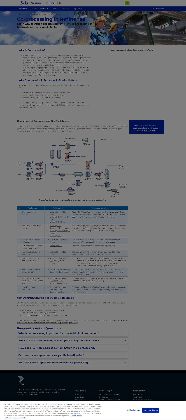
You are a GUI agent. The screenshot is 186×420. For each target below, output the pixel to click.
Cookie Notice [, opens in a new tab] (76, 416)
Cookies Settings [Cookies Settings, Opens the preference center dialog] (133, 410)
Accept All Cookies (151, 410)
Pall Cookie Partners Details (15, 418)
